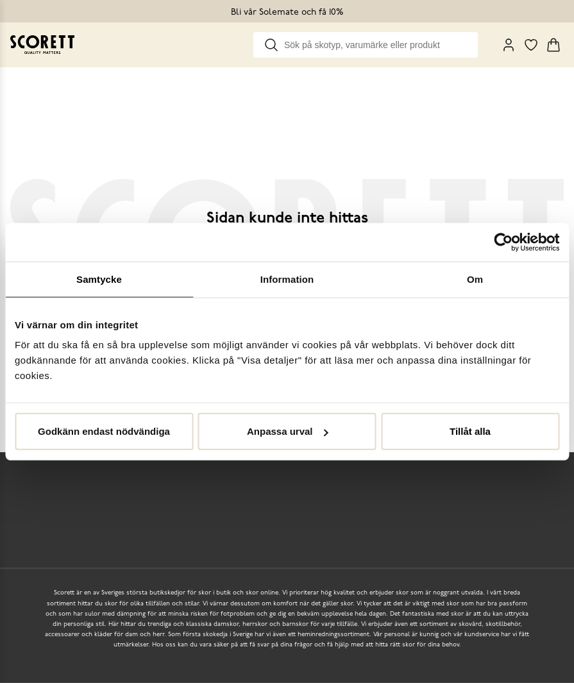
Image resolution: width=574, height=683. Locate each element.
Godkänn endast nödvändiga (104, 431)
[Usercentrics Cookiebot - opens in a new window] (503, 241)
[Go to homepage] (42, 44)
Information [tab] (287, 278)
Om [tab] (475, 278)
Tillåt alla (470, 431)
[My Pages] (508, 45)
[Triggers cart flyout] (553, 45)
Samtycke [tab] (99, 278)
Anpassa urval (287, 431)
